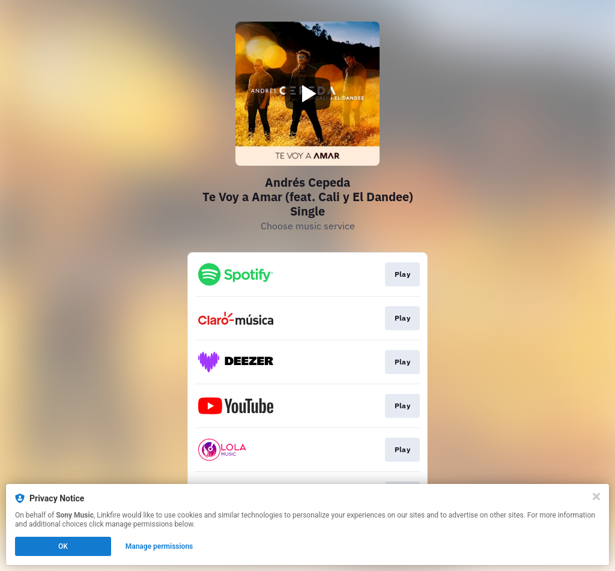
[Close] (596, 496)
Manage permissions (159, 546)
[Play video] (307, 93)
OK (63, 546)
